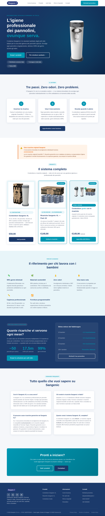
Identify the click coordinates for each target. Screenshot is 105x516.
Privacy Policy (73, 512)
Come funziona (32, 3)
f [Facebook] (8, 494)
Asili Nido (48, 3)
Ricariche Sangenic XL (49, 496)
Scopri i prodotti (15, 55)
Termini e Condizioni (84, 512)
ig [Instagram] (12, 494)
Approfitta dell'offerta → (83, 239)
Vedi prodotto (21, 239)
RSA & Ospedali (58, 3)
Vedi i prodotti (45, 468)
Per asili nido (66, 496)
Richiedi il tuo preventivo (77, 356)
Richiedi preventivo (89, 3)
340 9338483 (85, 502)
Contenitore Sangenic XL (49, 493)
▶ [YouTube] (21, 494)
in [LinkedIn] (17, 494)
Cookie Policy (94, 512)
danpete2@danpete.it (88, 496)
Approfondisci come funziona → (52, 128)
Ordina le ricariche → (52, 239)
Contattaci (61, 468)
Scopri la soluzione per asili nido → (22, 358)
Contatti (68, 3)
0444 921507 (85, 499)
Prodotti (41, 3)
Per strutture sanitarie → (37, 55)
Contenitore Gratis (47, 499)
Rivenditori (65, 502)
